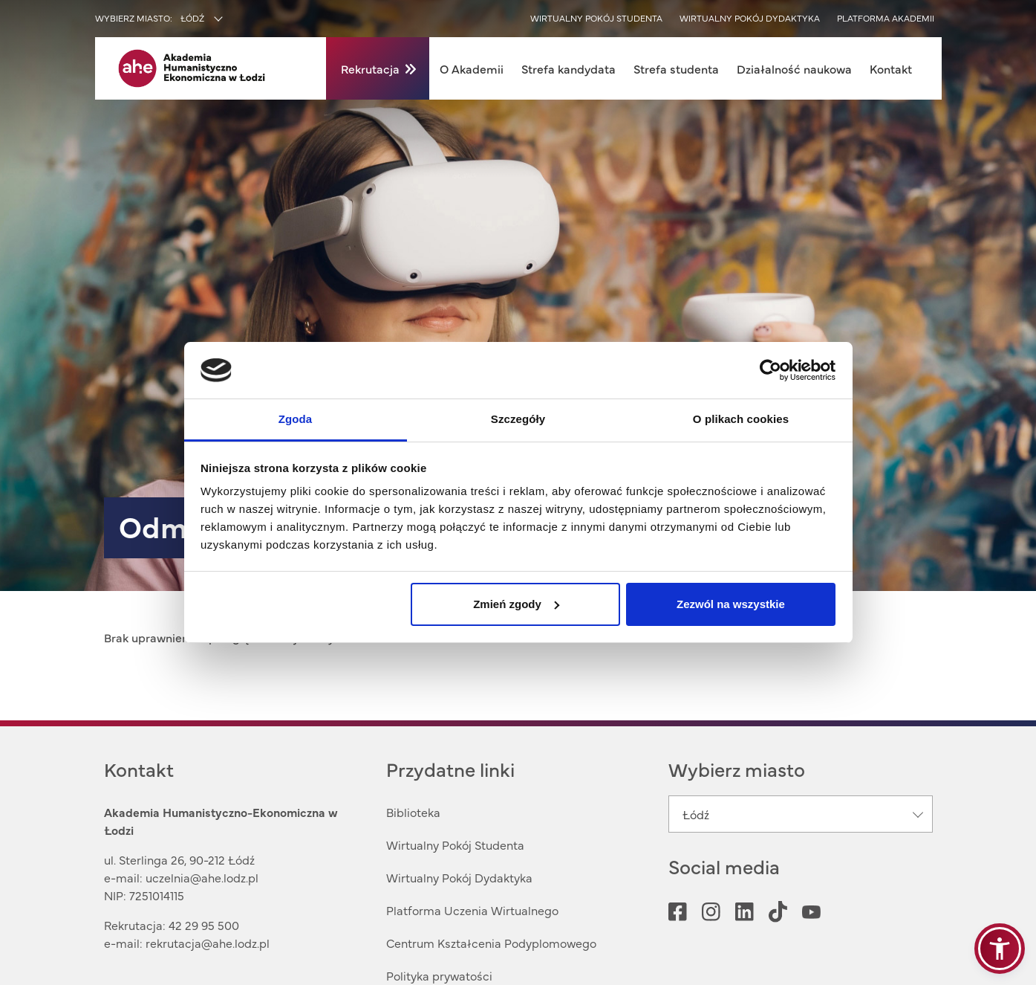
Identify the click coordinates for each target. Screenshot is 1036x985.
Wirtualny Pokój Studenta (455, 844)
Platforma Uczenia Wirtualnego (472, 910)
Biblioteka (413, 812)
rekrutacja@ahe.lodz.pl (208, 942)
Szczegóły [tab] (518, 419)
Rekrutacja (370, 68)
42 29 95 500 (204, 925)
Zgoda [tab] (295, 419)
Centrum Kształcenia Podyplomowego (491, 942)
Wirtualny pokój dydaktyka (750, 18)
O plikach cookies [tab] (741, 419)
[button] (999, 948)
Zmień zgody (516, 604)
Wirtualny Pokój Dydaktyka (459, 877)
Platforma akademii (885, 18)
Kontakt (891, 68)
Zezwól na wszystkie (731, 604)
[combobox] (233, 19)
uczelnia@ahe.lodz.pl (202, 877)
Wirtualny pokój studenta (596, 18)
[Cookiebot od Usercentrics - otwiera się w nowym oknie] (770, 370)
